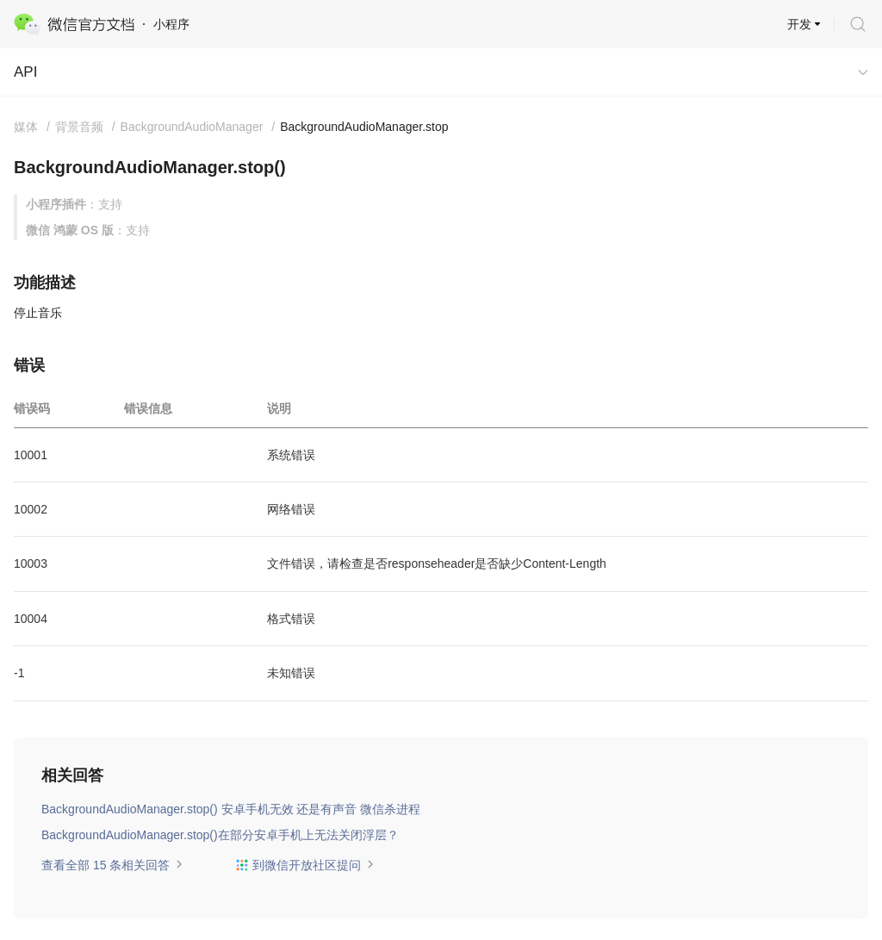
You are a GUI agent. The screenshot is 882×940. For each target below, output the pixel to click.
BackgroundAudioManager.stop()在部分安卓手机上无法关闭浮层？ (220, 835)
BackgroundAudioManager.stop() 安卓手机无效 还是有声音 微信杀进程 (230, 809)
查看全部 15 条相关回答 (112, 865)
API (25, 72)
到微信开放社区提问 (305, 865)
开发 (799, 24)
